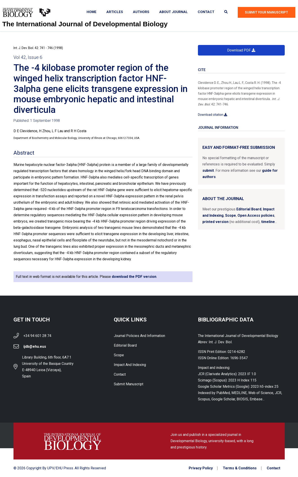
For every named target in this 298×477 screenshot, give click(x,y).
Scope (230, 215)
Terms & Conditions (240, 468)
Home (91, 12)
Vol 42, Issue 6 (27, 57)
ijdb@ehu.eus (34, 346)
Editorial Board (248, 209)
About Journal (173, 12)
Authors (141, 12)
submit (208, 170)
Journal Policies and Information (139, 336)
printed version (215, 222)
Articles (114, 12)
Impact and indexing (130, 365)
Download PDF (241, 50)
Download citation (212, 114)
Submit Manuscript (128, 384)
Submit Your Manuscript (266, 12)
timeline (268, 222)
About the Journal (223, 198)
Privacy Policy (201, 468)
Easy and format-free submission (238, 147)
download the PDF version (134, 276)
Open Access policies (256, 215)
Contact (206, 12)
